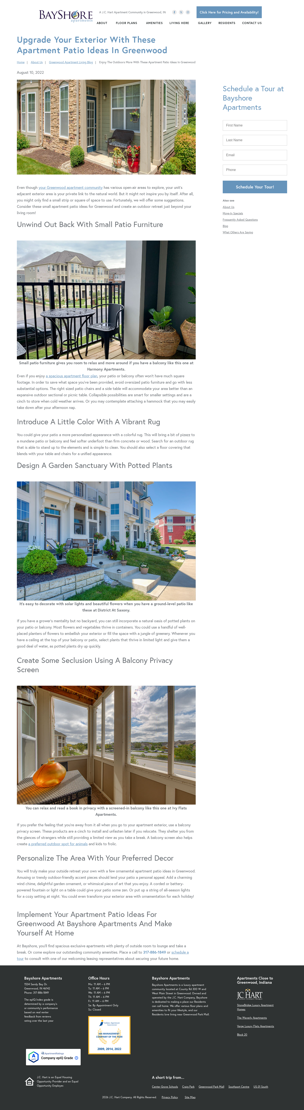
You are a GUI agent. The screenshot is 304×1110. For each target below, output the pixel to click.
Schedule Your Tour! (255, 187)
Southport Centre (238, 1086)
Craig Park (188, 1086)
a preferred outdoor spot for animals (58, 843)
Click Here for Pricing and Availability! (229, 12)
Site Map (190, 1097)
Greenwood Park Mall (211, 1086)
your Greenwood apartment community (71, 187)
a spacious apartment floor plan (71, 375)
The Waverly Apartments (252, 1018)
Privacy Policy (170, 1097)
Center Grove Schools (165, 1086)
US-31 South (261, 1086)
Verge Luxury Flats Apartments (255, 1026)
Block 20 (242, 1034)
